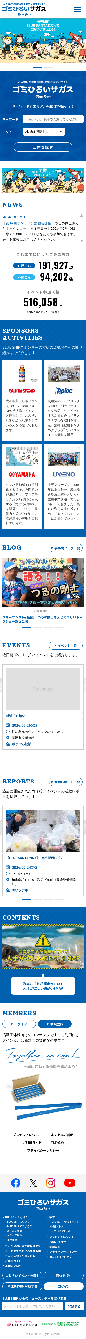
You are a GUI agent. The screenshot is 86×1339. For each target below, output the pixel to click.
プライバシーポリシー (43, 1150)
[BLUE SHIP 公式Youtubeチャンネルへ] (69, 1183)
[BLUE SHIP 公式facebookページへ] (15, 1183)
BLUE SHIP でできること (21, 1226)
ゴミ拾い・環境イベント (65, 1221)
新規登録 (56, 1024)
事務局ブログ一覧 (67, 548)
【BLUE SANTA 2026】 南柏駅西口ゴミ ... (36, 857)
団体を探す (43, 147)
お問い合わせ (57, 1242)
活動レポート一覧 (67, 782)
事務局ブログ (13, 1266)
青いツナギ (20, 890)
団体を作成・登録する (22, 1286)
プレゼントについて (27, 1134)
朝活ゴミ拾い (15, 715)
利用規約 (57, 1142)
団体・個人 (57, 1226)
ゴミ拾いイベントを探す (22, 1275)
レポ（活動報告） (61, 1231)
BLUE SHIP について (18, 1221)
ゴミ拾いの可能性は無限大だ (23, 1246)
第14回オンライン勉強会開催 (28, 223)
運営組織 (12, 1240)
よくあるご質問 (62, 1134)
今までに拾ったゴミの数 (20, 1256)
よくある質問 (14, 1231)
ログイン (20, 1024)
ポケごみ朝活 (21, 744)
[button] (3, 43)
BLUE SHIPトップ (60, 1257)
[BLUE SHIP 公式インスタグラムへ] (50, 1183)
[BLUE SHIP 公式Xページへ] (33, 1183)
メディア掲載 (14, 1235)
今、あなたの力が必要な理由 (23, 1251)
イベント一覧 (67, 645)
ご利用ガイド (32, 1142)
